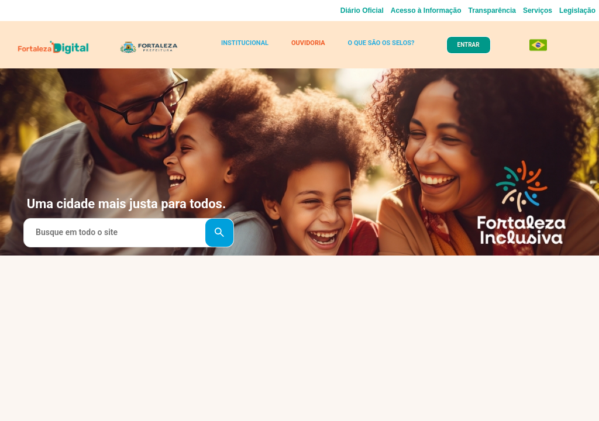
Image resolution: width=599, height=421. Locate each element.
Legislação (577, 10)
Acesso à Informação (426, 10)
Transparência (492, 10)
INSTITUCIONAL (244, 43)
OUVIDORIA (308, 43)
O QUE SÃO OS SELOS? (381, 43)
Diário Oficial (362, 10)
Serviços (537, 10)
